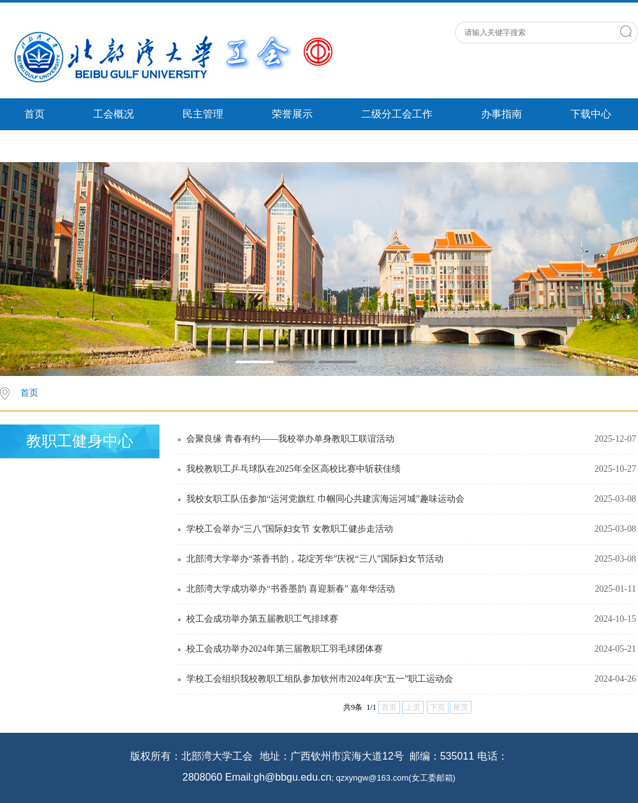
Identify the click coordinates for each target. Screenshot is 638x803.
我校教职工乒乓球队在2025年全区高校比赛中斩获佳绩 (293, 469)
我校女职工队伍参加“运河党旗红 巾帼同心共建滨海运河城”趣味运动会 (325, 499)
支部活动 (44, 145)
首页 (34, 114)
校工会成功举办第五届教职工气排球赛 (262, 619)
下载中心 (590, 114)
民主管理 (202, 114)
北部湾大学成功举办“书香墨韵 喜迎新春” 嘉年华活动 (290, 589)
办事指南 (501, 114)
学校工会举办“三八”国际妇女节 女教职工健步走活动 (289, 529)
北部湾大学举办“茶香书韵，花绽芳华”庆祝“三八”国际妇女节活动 (314, 559)
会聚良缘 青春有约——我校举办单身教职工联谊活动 (290, 439)
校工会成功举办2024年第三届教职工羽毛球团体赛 (284, 649)
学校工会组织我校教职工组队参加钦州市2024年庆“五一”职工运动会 (319, 679)
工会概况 (113, 114)
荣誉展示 (292, 114)
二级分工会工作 (397, 114)
